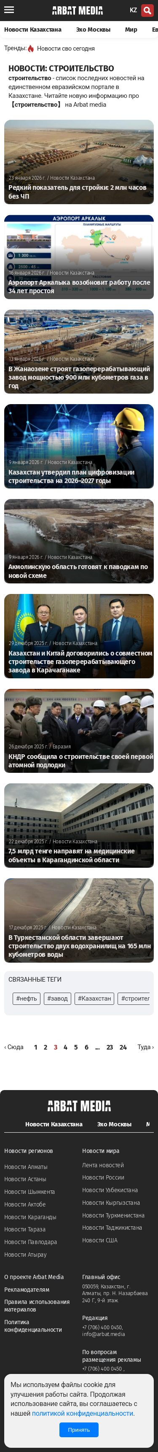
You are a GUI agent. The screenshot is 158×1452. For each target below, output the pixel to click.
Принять (79, 1430)
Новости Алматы (26, 1167)
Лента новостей (103, 1165)
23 (110, 1047)
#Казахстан (94, 998)
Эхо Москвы (93, 29)
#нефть (26, 998)
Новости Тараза (25, 1229)
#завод (57, 998)
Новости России (103, 1177)
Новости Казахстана (33, 29)
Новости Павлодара (30, 1242)
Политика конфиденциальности (33, 1326)
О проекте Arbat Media (34, 1277)
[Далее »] (145, 1047)
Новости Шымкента (29, 1192)
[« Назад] (14, 1047)
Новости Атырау (25, 1254)
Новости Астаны (25, 1179)
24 (123, 1047)
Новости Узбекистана (110, 1190)
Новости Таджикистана (112, 1227)
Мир (131, 29)
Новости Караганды (30, 1217)
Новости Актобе (25, 1204)
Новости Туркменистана (113, 1215)
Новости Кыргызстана (111, 1202)
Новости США (100, 1240)
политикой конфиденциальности (82, 1413)
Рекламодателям (26, 1289)
